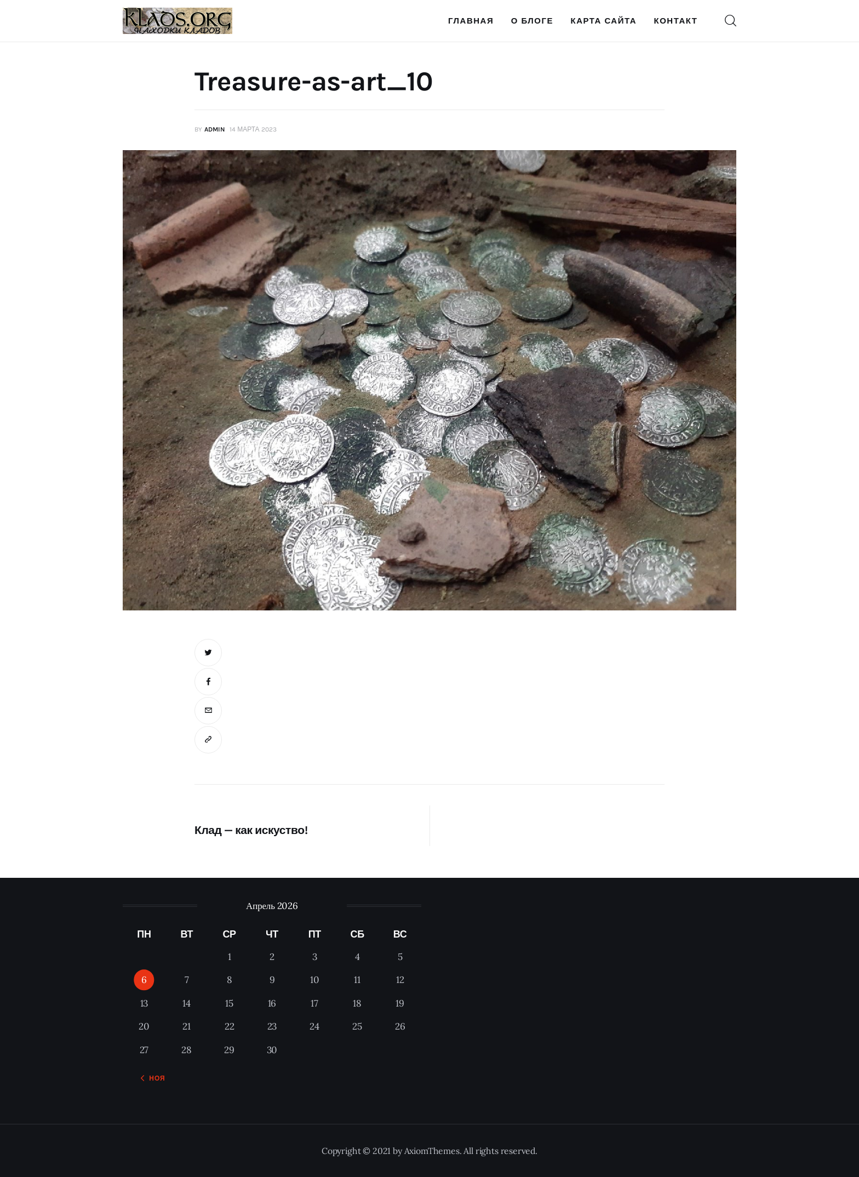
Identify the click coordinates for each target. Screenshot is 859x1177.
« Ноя (153, 1078)
